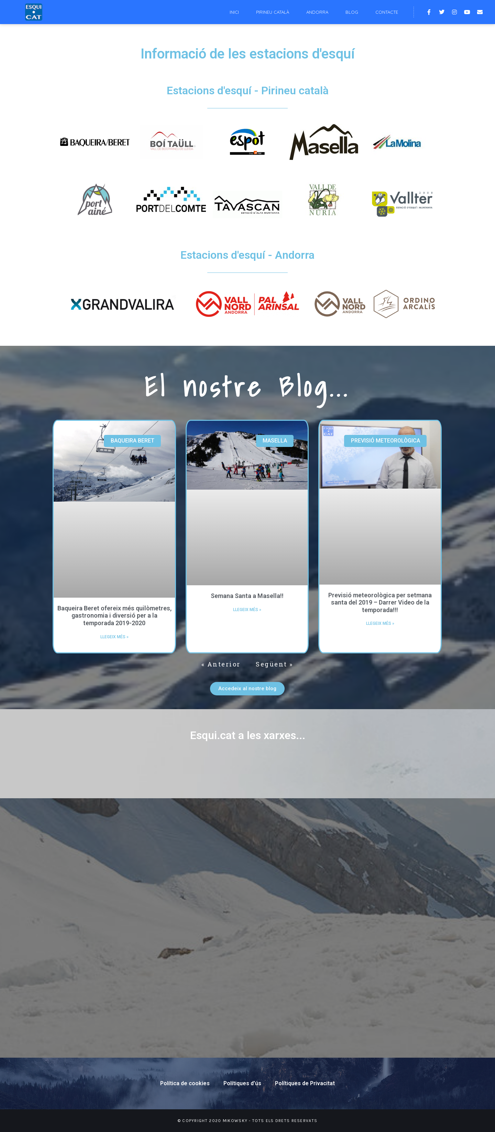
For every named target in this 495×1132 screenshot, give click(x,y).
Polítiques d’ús (242, 1083)
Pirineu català (272, 12)
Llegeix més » (114, 636)
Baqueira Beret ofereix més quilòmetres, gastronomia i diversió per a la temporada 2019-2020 (114, 616)
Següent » (274, 664)
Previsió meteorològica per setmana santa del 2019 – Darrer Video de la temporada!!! (380, 602)
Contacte (386, 12)
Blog (351, 12)
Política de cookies (185, 1083)
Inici (234, 12)
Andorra (317, 12)
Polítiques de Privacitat (305, 1083)
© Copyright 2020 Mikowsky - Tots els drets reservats (248, 1120)
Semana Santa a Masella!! (247, 595)
